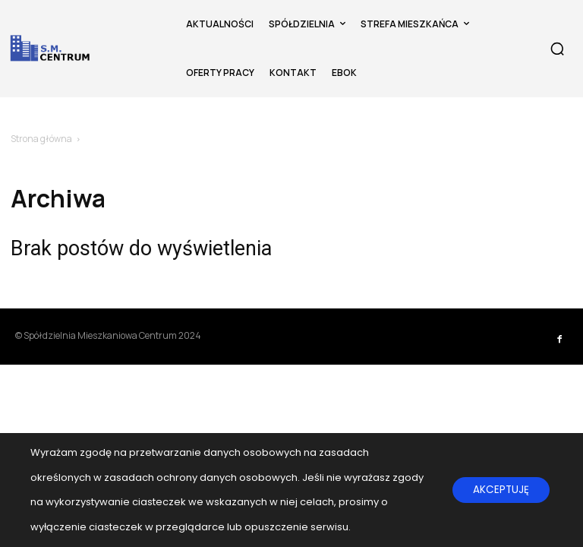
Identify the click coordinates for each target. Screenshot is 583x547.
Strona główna (41, 138)
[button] (557, 48)
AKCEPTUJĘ (498, 490)
